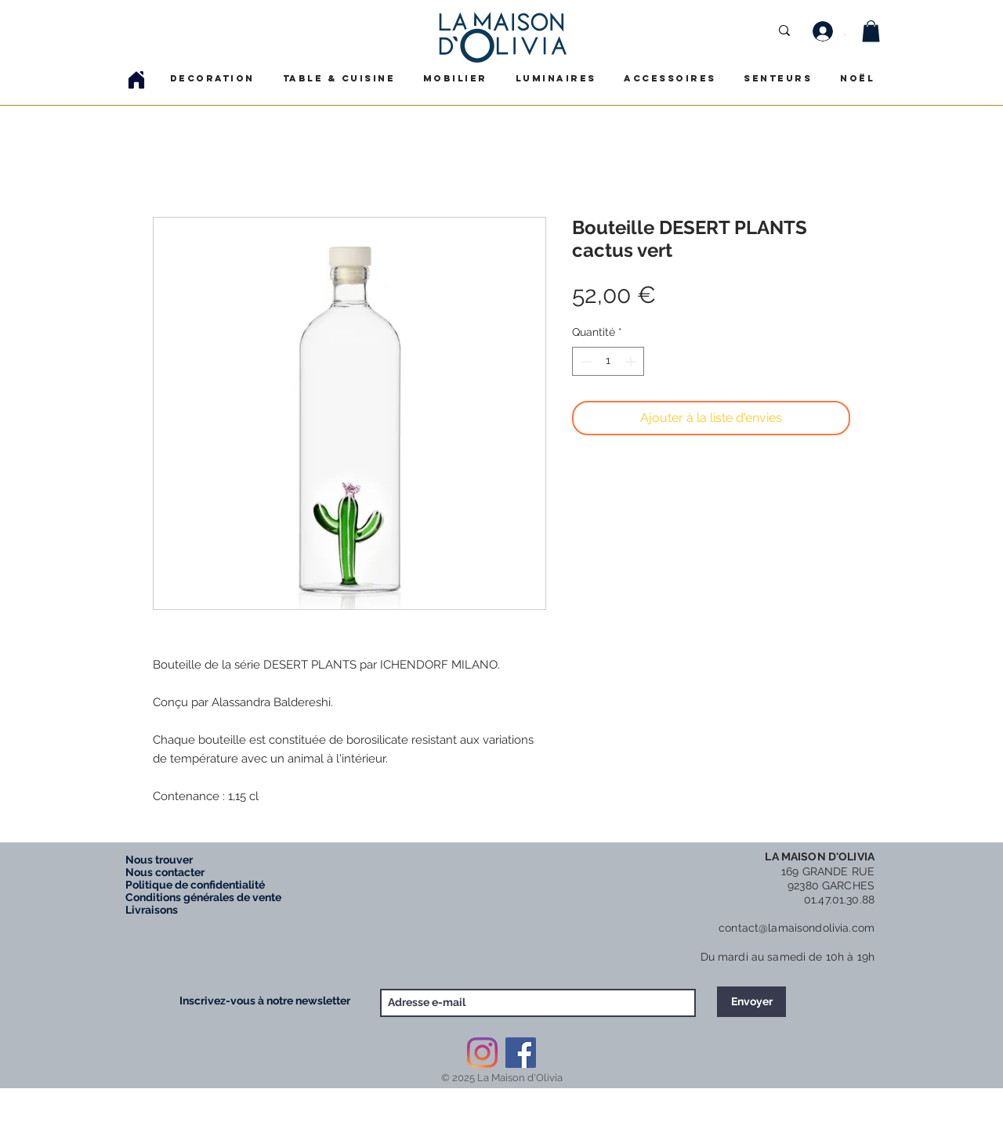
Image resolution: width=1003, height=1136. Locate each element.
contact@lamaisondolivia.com (796, 927)
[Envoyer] (751, 1001)
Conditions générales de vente (203, 897)
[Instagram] (482, 1052)
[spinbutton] (608, 361)
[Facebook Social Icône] (520, 1052)
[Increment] (632, 361)
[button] (871, 30)
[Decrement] (584, 361)
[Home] (136, 79)
